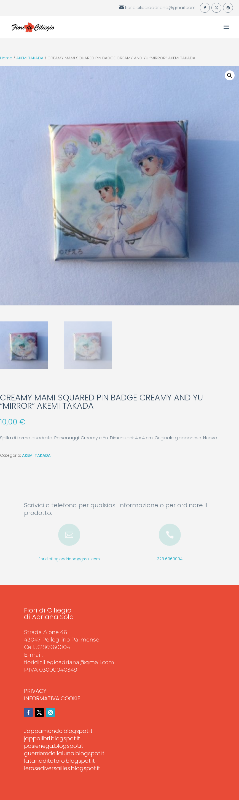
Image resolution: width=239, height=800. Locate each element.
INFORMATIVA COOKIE (52, 698)
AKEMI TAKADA (30, 58)
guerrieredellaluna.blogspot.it (64, 753)
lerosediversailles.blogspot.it (62, 768)
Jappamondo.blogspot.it (58, 731)
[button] (230, 75)
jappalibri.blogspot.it (52, 738)
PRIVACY (35, 691)
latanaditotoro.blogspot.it (59, 761)
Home (6, 58)
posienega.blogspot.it (53, 746)
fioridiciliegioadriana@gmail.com (69, 559)
